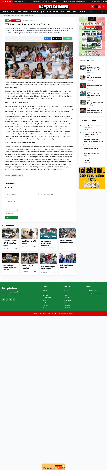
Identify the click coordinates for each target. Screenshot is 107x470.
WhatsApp (67, 38)
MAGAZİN (55, 12)
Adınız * (7, 191)
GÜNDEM (13, 12)
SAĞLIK (62, 12)
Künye (66, 290)
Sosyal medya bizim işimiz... (91, 153)
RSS (65, 302)
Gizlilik (61, 313)
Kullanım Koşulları (69, 300)
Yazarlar (82, 12)
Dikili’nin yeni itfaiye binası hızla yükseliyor (75, 1)
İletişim (66, 295)
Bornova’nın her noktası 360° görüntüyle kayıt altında (94, 69)
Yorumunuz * (8, 198)
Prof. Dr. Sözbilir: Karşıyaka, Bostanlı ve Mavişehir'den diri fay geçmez (93, 141)
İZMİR (68, 12)
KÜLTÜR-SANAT (34, 12)
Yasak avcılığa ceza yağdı (90, 148)
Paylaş (47, 38)
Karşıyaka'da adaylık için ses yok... (19, 1)
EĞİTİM (49, 12)
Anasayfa (5, 12)
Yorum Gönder (11, 217)
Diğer (75, 12)
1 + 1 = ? (11, 210)
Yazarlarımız (67, 307)
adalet (20, 175)
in (10, 299)
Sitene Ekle (67, 305)
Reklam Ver (67, 293)
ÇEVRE (42, 12)
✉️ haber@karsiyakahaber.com (94, 293)
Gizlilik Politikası (68, 298)
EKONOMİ (25, 12)
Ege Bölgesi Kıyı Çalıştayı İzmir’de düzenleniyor (46, 1)
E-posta (42, 191)
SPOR (19, 12)
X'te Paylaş (57, 38)
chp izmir (14, 175)
